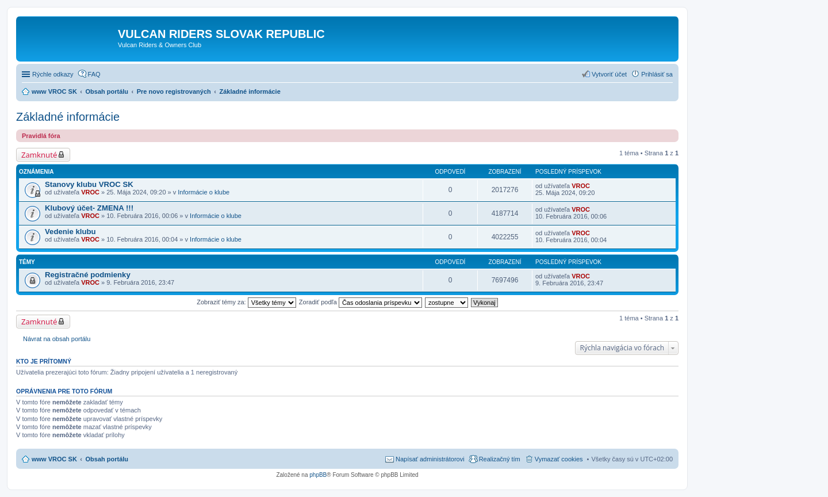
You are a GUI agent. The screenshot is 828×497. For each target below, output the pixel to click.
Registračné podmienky (88, 274)
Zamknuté (39, 155)
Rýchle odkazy (53, 74)
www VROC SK (54, 459)
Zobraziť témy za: (246, 302)
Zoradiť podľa (360, 302)
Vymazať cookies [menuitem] (559, 459)
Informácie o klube (203, 192)
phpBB (318, 475)
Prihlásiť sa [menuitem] (657, 74)
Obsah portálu (107, 459)
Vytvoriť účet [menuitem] (609, 74)
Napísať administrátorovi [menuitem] (430, 459)
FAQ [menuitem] (94, 74)
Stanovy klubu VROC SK (89, 184)
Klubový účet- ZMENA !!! (89, 208)
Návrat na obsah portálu (56, 338)
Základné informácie (68, 116)
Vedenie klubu (70, 231)
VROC (90, 192)
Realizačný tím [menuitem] (499, 459)
